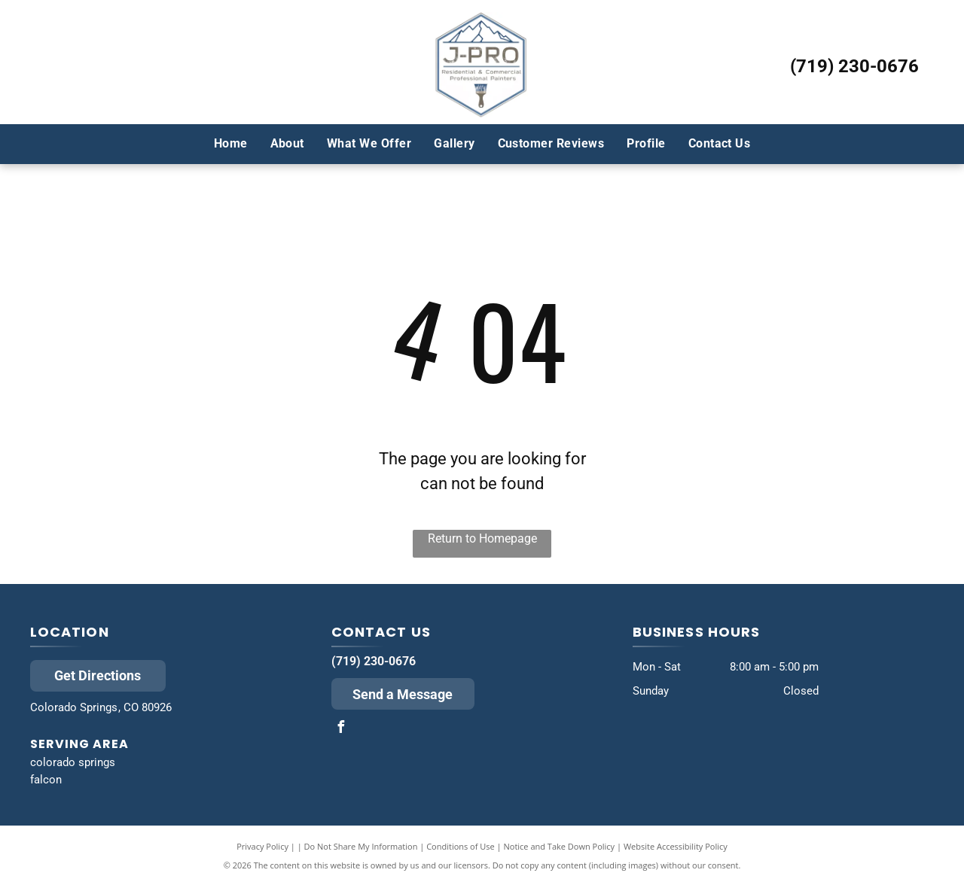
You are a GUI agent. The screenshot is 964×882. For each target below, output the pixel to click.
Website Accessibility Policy (676, 846)
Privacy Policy (262, 846)
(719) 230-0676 (854, 66)
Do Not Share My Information (361, 846)
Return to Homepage (482, 538)
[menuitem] (231, 144)
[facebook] (341, 729)
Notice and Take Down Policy (559, 846)
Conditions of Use (460, 846)
